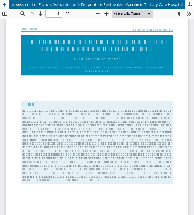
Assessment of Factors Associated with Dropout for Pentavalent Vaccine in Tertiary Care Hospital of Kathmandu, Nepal (103, 4)
